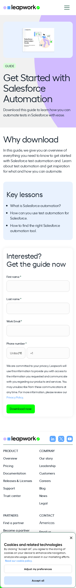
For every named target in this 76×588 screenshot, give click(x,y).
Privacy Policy (14, 397)
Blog (42, 488)
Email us (45, 531)
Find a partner (13, 522)
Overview (10, 458)
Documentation (14, 473)
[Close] (71, 537)
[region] (38, 560)
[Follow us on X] (61, 439)
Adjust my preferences (38, 569)
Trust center (12, 495)
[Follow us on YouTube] (70, 439)
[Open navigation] (68, 7)
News (43, 495)
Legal (43, 503)
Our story (46, 458)
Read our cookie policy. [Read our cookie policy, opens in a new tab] (18, 560)
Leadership (47, 465)
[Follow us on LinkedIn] (53, 439)
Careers (45, 480)
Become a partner (16, 530)
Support (9, 488)
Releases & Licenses (17, 480)
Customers (47, 473)
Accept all (38, 580)
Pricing (8, 465)
